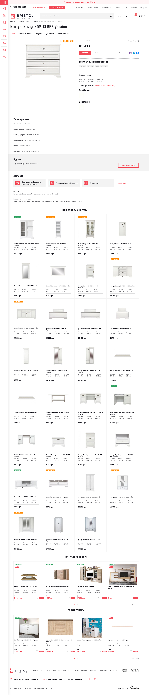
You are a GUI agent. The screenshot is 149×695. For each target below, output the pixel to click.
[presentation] (133, 606)
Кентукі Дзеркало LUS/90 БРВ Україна (58, 286)
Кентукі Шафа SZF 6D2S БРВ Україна (25, 539)
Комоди (35, 21)
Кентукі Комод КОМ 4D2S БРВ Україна (26, 328)
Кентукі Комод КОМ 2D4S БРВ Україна (122, 286)
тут (94, 2)
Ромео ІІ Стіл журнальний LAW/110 (25, 587)
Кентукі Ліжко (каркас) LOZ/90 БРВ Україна (121, 329)
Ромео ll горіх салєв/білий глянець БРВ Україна (121, 587)
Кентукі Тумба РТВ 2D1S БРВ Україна (26, 497)
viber (130, 53)
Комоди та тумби (24, 21)
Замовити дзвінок (39, 8)
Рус (146, 8)
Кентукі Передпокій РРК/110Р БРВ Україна (89, 371)
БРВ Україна (26, 124)
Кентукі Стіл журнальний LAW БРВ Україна (57, 413)
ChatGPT (83, 66)
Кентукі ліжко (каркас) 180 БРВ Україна (56, 329)
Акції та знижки (81, 673)
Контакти (134, 8)
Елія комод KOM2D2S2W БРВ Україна (57, 587)
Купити (39, 599)
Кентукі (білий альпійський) (105, 86)
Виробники (79, 8)
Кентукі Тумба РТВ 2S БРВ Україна (57, 497)
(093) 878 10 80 (51, 682)
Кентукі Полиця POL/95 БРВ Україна (25, 413)
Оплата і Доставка (92, 8)
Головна (12, 21)
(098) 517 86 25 (19, 7)
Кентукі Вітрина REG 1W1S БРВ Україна (56, 245)
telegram (134, 53)
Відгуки (39, 34)
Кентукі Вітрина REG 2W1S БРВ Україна (88, 245)
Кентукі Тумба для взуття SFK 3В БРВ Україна (90, 456)
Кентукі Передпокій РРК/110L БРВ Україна (57, 371)
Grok (109, 66)
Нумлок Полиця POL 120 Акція (118, 641)
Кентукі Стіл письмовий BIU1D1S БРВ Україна (122, 413)
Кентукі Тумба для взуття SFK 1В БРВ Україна (58, 456)
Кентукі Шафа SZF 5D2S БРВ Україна (121, 497)
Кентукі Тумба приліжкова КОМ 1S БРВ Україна (121, 456)
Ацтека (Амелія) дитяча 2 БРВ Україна (89, 641)
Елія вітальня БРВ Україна (85, 587)
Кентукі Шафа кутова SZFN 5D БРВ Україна (89, 540)
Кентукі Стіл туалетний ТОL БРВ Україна (24, 456)
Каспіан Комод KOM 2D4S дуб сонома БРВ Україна (59, 642)
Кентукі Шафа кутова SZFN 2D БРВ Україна (57, 540)
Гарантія (117, 8)
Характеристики (25, 34)
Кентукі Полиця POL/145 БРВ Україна (122, 370)
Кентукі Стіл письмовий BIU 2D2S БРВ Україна (90, 413)
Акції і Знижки (106, 8)
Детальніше (122, 183)
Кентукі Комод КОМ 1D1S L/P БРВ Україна (88, 287)
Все (13, 34)
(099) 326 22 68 (76, 682)
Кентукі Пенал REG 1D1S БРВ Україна (26, 370)
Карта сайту (103, 673)
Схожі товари (63, 34)
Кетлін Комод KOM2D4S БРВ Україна (26, 641)
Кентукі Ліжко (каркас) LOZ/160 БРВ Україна (89, 329)
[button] (74, 606)
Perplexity (92, 66)
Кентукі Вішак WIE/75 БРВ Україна (121, 244)
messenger (137, 53)
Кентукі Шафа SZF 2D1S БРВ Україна (89, 497)
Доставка (50, 34)
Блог (125, 8)
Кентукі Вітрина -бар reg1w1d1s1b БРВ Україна (26, 244)
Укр (141, 8)
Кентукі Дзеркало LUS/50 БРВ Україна (26, 286)
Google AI (102, 66)
